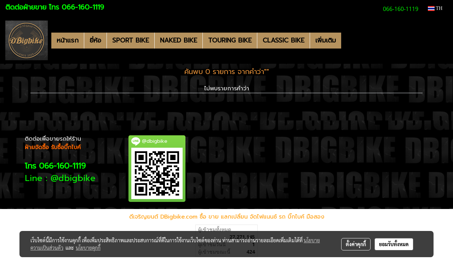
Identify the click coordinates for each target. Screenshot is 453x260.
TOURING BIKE (230, 40)
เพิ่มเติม (325, 40)
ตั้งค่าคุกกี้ (356, 244)
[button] (347, 40)
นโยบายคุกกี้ (88, 247)
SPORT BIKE (130, 40)
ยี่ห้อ (95, 40)
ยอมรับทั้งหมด (394, 244)
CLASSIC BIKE (283, 40)
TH (435, 8)
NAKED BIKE (178, 40)
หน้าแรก (68, 40)
